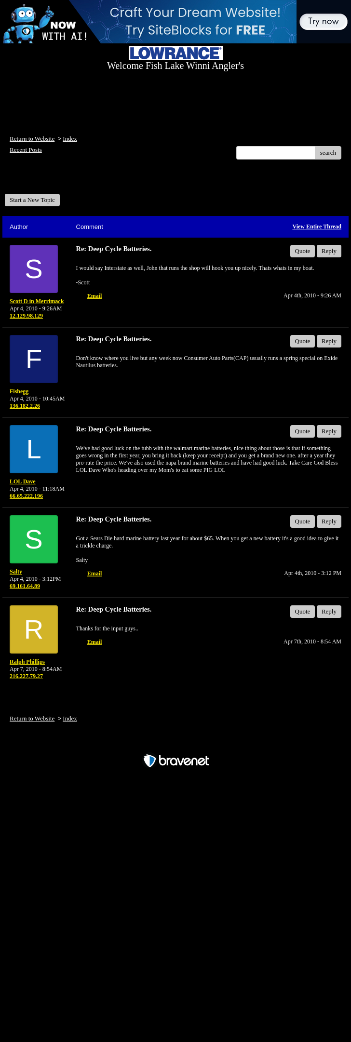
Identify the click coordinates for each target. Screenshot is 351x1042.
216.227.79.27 (26, 676)
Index (70, 138)
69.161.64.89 (25, 586)
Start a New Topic (32, 199)
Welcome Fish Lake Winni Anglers (57, 180)
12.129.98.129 (26, 315)
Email (94, 296)
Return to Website (32, 138)
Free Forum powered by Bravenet (175, 744)
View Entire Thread (316, 226)
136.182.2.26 (25, 405)
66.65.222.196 (26, 496)
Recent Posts (26, 149)
